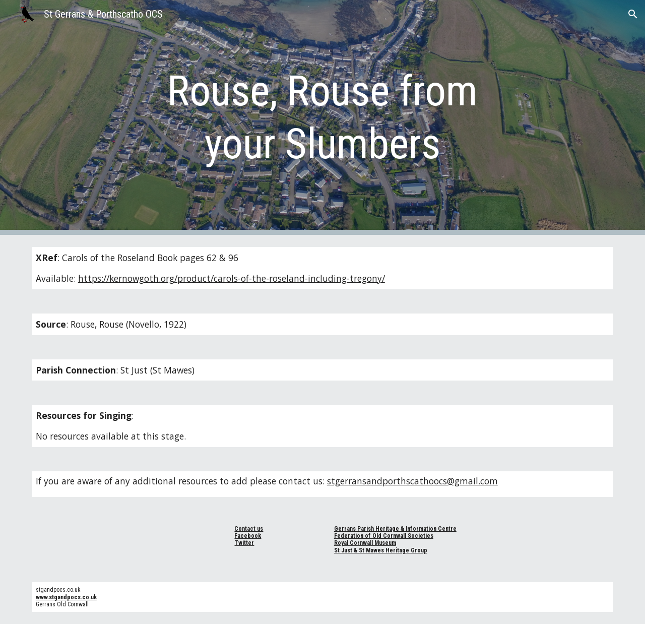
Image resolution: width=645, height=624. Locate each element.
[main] (322, 117)
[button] (633, 14)
